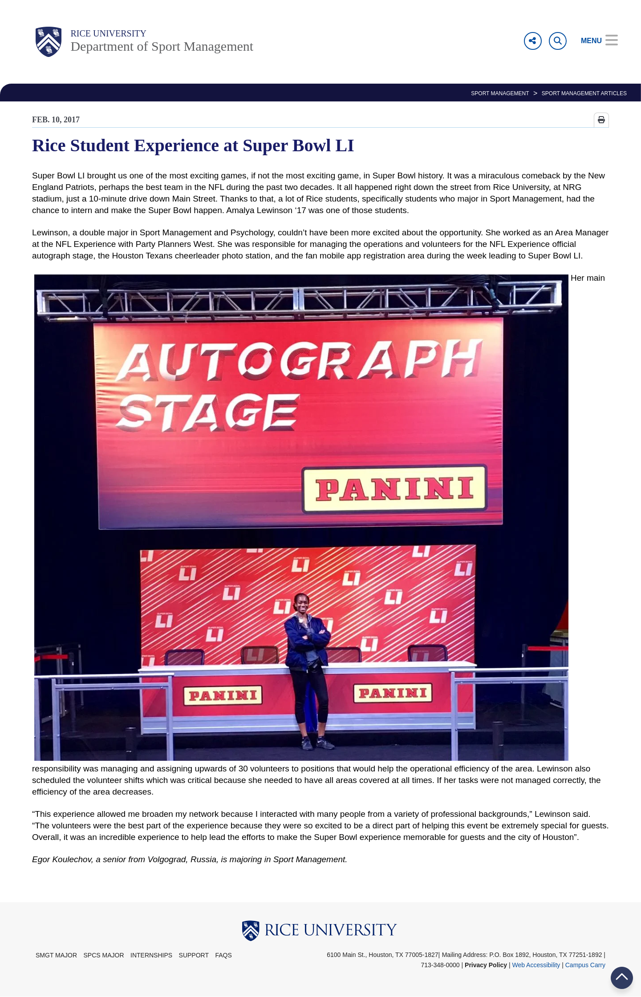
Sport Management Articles (584, 93)
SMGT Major (56, 955)
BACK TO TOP (622, 977)
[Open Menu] (593, 41)
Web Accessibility (536, 965)
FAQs (223, 955)
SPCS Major (104, 955)
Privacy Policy (486, 965)
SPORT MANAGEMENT (500, 93)
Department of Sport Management (161, 46)
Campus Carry (585, 965)
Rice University (108, 33)
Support (194, 955)
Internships (151, 955)
